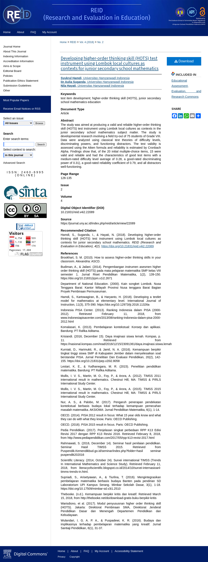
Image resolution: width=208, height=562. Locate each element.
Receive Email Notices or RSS (22, 108)
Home (63, 42)
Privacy (61, 556)
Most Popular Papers (16, 100)
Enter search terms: (16, 139)
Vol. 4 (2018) (87, 42)
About (74, 551)
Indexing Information (15, 56)
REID (73, 42)
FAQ (86, 551)
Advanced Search (14, 162)
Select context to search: (19, 149)
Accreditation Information (18, 61)
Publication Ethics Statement (20, 80)
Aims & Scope (12, 66)
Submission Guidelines (17, 85)
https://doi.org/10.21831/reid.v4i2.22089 (127, 246)
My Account (102, 551)
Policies (8, 75)
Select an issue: (13, 118)
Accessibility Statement (129, 551)
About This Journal (14, 51)
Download (184, 61)
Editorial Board (12, 71)
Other (6, 90)
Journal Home (11, 46)
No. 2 (100, 42)
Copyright (75, 556)
